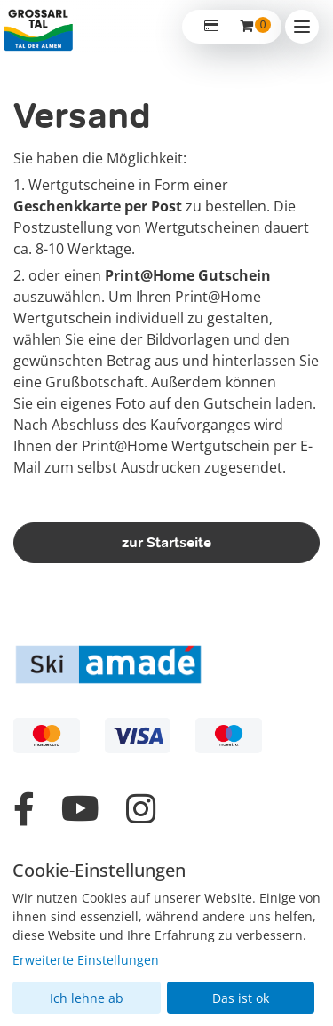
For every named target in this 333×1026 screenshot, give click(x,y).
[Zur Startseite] (38, 26)
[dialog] (166, 937)
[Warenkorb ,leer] (248, 26)
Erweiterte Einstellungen (85, 959)
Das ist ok (240, 998)
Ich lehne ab (86, 998)
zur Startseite (166, 542)
